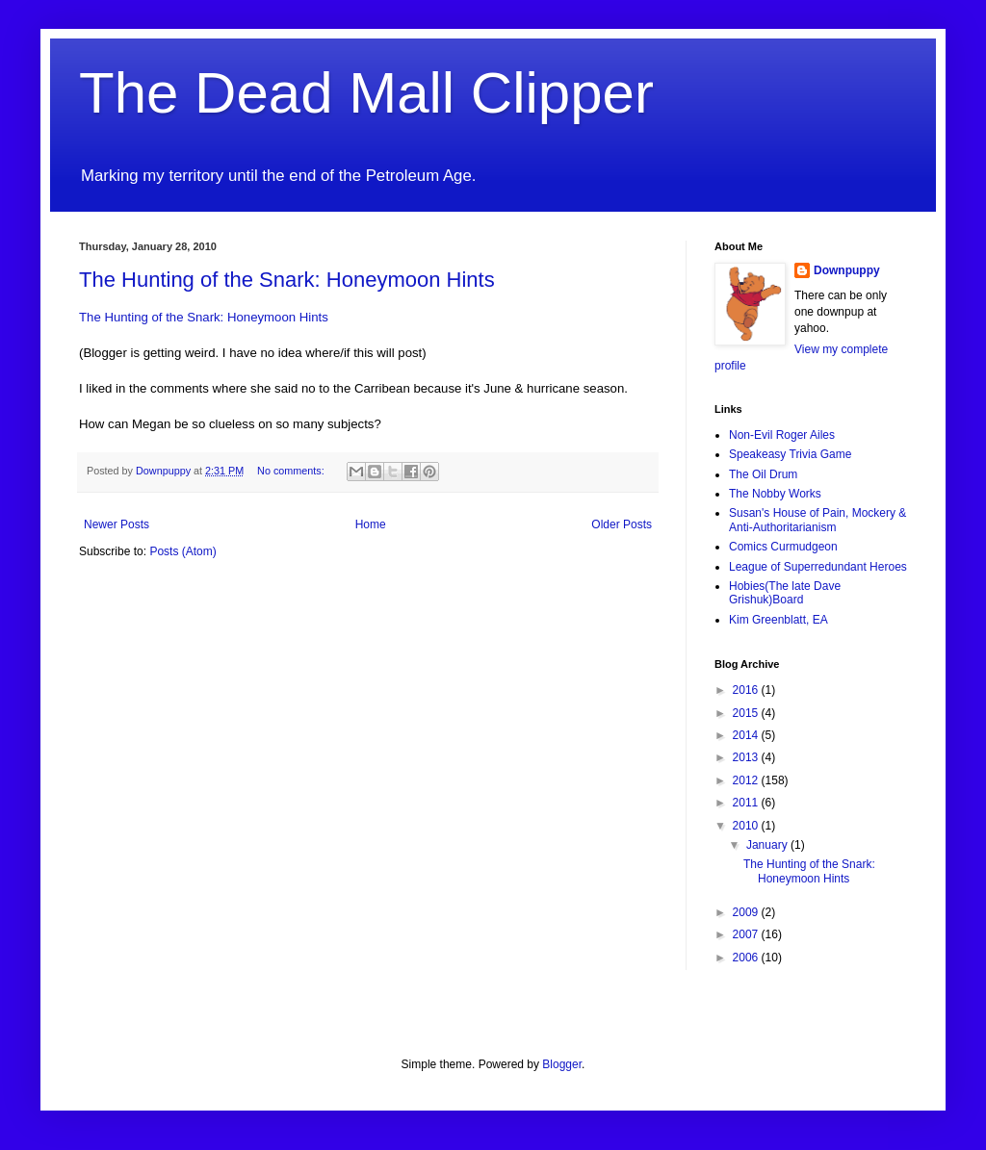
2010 (747, 825)
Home (370, 524)
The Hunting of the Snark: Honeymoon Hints (287, 280)
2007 (747, 934)
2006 (747, 957)
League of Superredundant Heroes (818, 567)
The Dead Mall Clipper (366, 93)
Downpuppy (847, 270)
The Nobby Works (775, 493)
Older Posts (621, 524)
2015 (747, 713)
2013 (747, 757)
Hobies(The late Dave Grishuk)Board (785, 592)
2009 (747, 912)
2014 (747, 735)
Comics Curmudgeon (783, 546)
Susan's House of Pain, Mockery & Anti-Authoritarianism (817, 519)
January (768, 845)
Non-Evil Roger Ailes (782, 435)
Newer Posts (116, 524)
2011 (747, 802)
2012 (747, 780)
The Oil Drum (763, 474)
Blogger (562, 1064)
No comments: (292, 470)
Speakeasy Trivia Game (790, 454)
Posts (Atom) (182, 551)
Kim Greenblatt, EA (778, 619)
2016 (747, 690)
